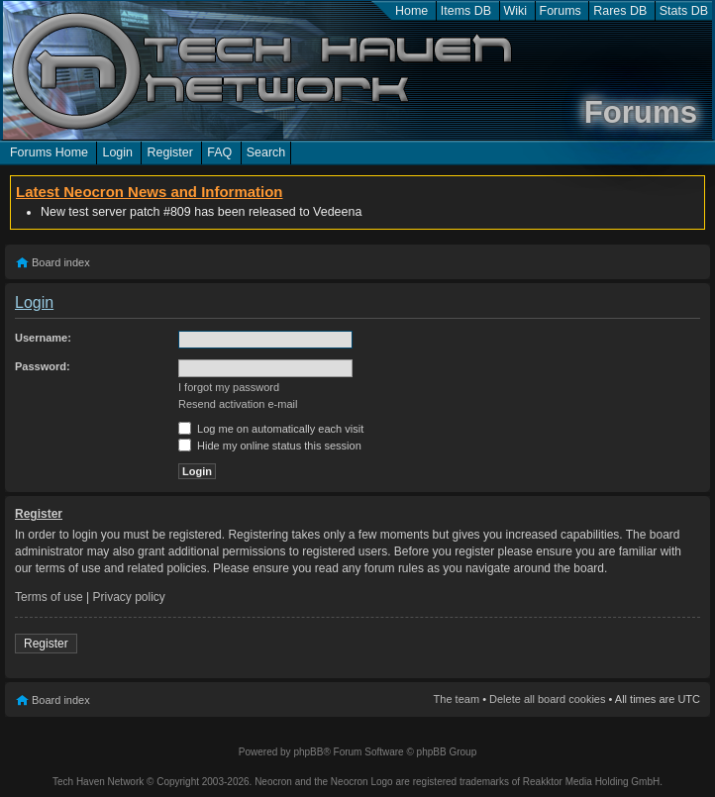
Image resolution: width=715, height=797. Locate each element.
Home (411, 11)
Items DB (466, 11)
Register (169, 152)
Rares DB (620, 11)
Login (117, 152)
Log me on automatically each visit (270, 429)
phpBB (308, 752)
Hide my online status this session (269, 445)
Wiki (516, 11)
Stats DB (684, 11)
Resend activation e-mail (237, 404)
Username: (43, 338)
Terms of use (49, 597)
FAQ (219, 152)
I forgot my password (228, 387)
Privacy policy (129, 597)
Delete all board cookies (547, 699)
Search (266, 152)
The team (456, 699)
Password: (42, 366)
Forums (560, 11)
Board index (61, 262)
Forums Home (49, 152)
